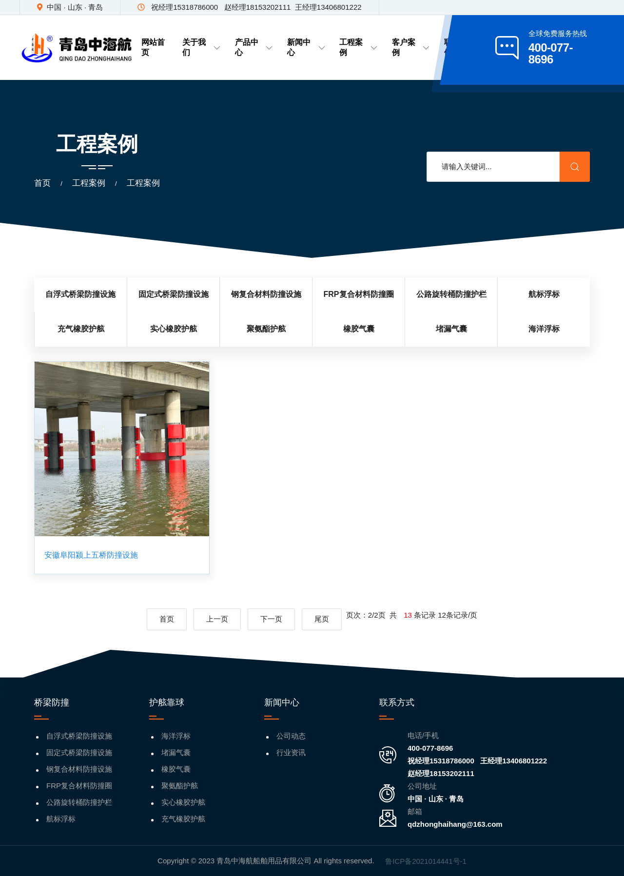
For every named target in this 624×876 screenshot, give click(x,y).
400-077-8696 (430, 748)
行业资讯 (291, 752)
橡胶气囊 (176, 769)
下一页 (271, 619)
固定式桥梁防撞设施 (79, 752)
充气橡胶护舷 (183, 819)
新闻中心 (306, 47)
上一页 (217, 619)
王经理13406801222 (513, 761)
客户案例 (410, 47)
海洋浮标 (176, 736)
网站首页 (153, 47)
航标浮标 (61, 819)
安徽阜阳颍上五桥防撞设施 (91, 555)
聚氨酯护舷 (179, 785)
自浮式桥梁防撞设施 (79, 736)
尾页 (321, 619)
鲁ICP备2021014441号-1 (426, 861)
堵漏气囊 (176, 752)
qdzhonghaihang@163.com (455, 824)
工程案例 (358, 47)
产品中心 (254, 47)
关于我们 (201, 47)
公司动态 (291, 736)
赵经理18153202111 (441, 773)
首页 (42, 183)
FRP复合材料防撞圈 (79, 785)
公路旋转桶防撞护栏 (79, 802)
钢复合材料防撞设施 (79, 769)
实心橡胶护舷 (183, 802)
